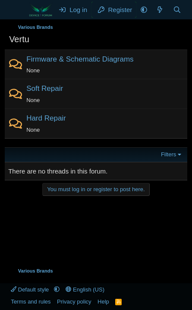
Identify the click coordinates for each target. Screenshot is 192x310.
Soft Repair (44, 88)
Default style (30, 289)
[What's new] (159, 10)
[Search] (177, 10)
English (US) (85, 289)
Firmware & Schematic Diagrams (79, 59)
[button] (143, 10)
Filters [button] (168, 154)
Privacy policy (74, 301)
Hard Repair (46, 118)
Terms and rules (30, 301)
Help (103, 301)
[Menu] (16, 10)
